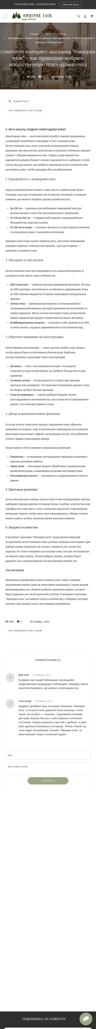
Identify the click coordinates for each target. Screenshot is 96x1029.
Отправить (48, 781)
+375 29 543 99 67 (46, 4)
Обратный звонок (70, 4)
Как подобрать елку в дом (25, 110)
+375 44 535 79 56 (24, 4)
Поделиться (18, 101)
